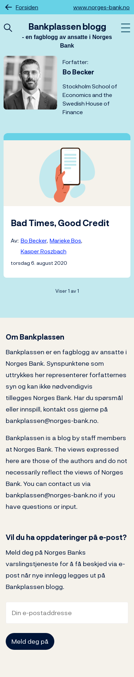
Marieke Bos (65, 240)
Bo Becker (34, 240)
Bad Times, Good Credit (60, 222)
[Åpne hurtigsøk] (8, 28)
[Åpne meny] (126, 28)
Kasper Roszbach (43, 251)
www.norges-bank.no (101, 7)
